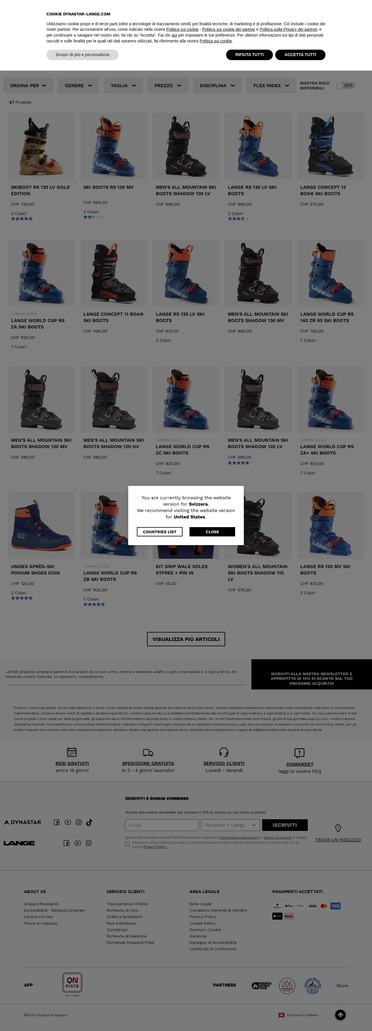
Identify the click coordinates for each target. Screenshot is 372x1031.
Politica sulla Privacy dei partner (288, 990)
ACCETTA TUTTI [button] (300, 1015)
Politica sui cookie (182, 990)
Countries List (159, 531)
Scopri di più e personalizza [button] (82, 1015)
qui (174, 995)
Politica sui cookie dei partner (228, 990)
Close (212, 531)
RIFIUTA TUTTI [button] (249, 1015)
